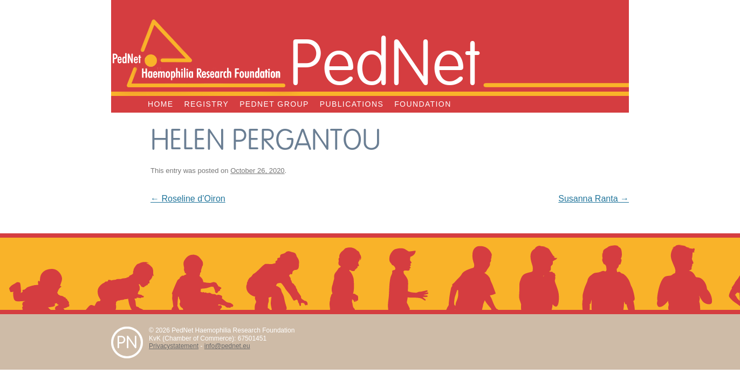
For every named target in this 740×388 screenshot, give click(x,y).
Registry (206, 104)
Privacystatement (173, 346)
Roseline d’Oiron (187, 198)
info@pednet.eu (227, 346)
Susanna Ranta (593, 198)
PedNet (384, 60)
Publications (351, 104)
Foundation (422, 104)
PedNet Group (274, 104)
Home (161, 104)
